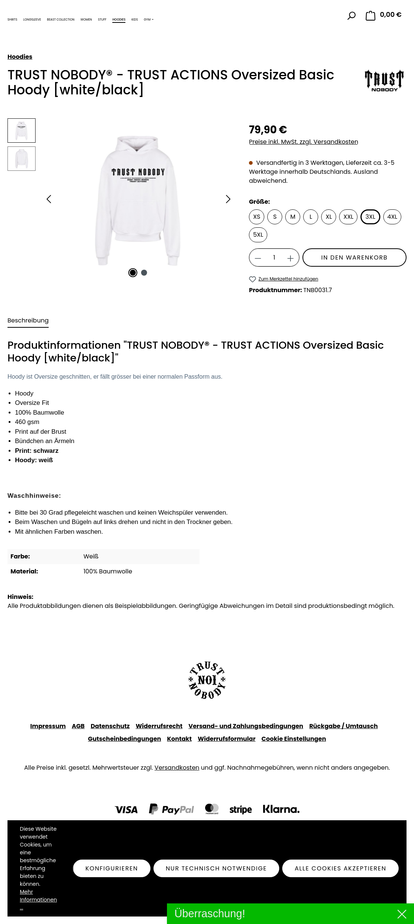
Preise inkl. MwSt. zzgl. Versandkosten (303, 141)
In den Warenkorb (354, 257)
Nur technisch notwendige (216, 868)
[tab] (28, 321)
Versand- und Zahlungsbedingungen (246, 726)
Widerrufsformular (226, 738)
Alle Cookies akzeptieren (340, 868)
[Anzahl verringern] (257, 257)
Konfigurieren (111, 868)
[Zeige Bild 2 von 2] (144, 273)
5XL (258, 234)
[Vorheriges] (48, 199)
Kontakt (179, 738)
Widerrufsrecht (159, 726)
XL (329, 216)
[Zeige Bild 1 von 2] (133, 273)
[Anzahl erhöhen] (290, 257)
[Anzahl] (274, 257)
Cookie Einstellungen (294, 738)
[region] (120, 198)
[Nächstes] (228, 199)
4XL (392, 216)
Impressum (48, 726)
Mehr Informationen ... (38, 899)
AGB (78, 726)
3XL (370, 216)
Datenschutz (110, 726)
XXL (348, 216)
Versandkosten (177, 767)
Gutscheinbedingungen (124, 738)
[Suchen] (351, 15)
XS (256, 216)
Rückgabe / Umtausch (343, 726)
